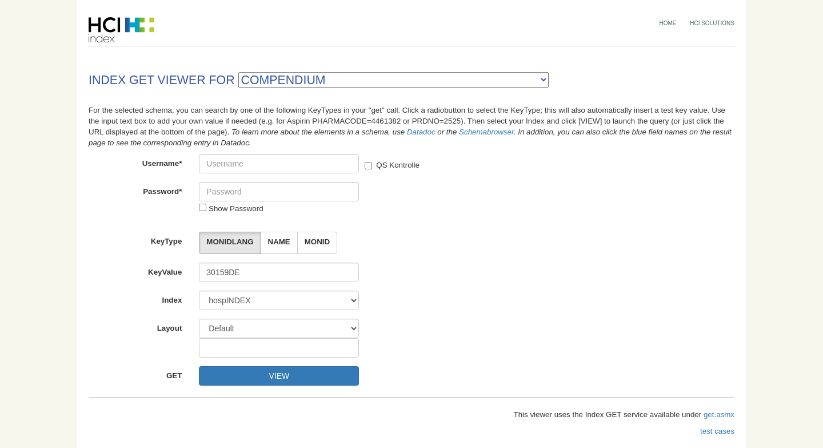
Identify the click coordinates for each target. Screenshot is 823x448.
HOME (668, 23)
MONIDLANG (229, 241)
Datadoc (421, 132)
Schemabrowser (486, 132)
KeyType (166, 241)
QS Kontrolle (392, 165)
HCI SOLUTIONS (712, 23)
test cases (717, 431)
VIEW (279, 375)
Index (172, 300)
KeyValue (165, 272)
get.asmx (719, 414)
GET (174, 375)
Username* (162, 163)
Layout (169, 328)
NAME (279, 241)
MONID (317, 241)
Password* (162, 191)
